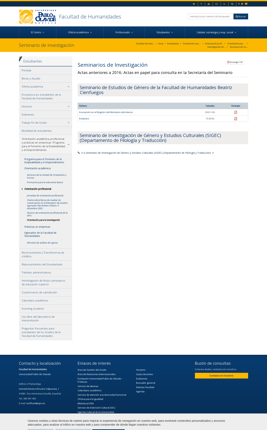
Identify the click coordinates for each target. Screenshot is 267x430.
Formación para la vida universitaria (45, 182)
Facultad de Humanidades (90, 16)
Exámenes (28, 114)
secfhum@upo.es (35, 403)
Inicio (161, 43)
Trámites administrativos (36, 272)
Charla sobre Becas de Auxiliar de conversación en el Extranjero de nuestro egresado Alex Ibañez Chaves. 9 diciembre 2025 (47, 204)
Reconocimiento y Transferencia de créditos (43, 254)
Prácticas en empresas (37, 226)
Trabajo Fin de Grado (34, 122)
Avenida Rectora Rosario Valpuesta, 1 (39, 388)
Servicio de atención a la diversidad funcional (102, 394)
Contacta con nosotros (221, 375)
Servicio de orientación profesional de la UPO (47, 214)
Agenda (140, 391)
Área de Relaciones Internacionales (97, 374)
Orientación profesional (214, 43)
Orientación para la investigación (236, 43)
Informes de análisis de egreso (42, 242)
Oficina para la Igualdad (90, 399)
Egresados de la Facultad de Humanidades (40, 234)
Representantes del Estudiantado (42, 264)
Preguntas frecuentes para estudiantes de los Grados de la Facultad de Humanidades (41, 332)
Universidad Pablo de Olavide (35, 374)
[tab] (45, 70)
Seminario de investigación (239, 46)
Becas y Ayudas (31, 78)
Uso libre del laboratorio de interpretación (38, 318)
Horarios (27, 106)
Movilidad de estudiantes (37, 130)
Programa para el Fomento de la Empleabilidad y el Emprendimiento (44, 160)
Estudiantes (173, 43)
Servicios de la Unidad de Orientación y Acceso (46, 176)
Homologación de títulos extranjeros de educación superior (43, 282)
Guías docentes (144, 374)
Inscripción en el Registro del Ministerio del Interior (106, 112)
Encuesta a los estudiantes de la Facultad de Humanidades (41, 96)
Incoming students (33, 308)
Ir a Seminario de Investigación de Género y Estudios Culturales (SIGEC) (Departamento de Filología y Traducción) (146, 152)
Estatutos (84, 118)
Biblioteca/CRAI (86, 403)
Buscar (241, 16)
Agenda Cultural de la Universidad (96, 412)
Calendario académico (35, 300)
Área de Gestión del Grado (92, 370)
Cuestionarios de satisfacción (39, 292)
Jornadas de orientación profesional (45, 195)
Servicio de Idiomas (88, 386)
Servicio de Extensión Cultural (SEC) (96, 407)
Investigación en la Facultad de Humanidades (216, 46)
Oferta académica (32, 86)
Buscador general (145, 382)
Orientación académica (37, 168)
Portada (26, 70)
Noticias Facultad (145, 387)
